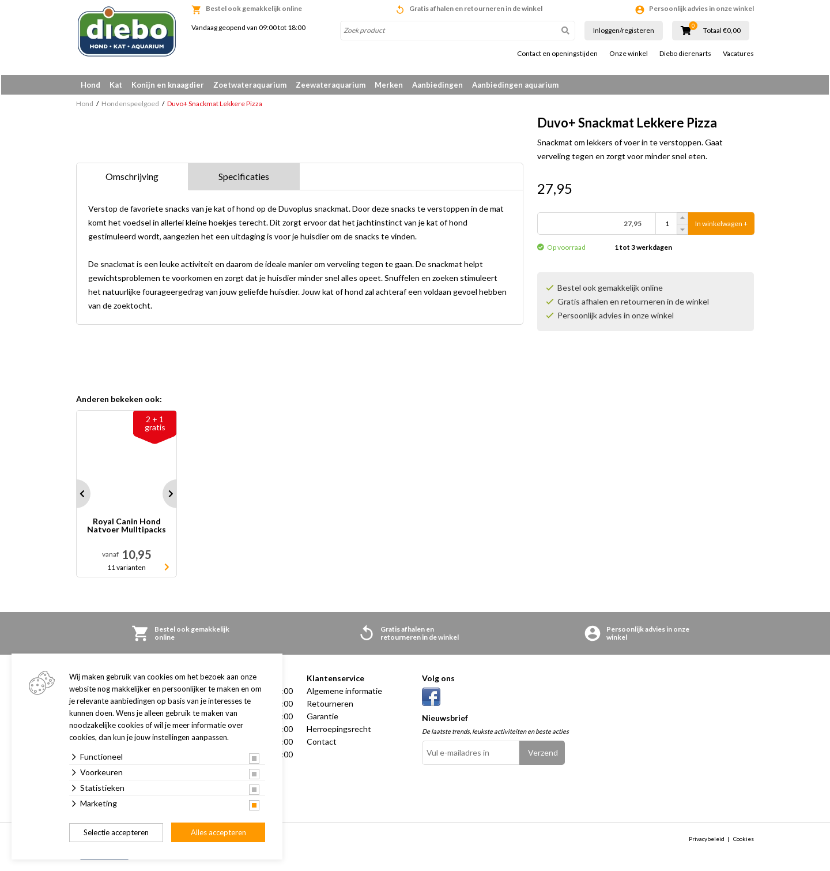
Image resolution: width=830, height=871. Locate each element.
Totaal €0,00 (722, 30)
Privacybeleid (707, 840)
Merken (389, 84)
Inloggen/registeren (623, 30)
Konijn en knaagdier (167, 84)
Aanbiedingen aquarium (515, 84)
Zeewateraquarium (330, 84)
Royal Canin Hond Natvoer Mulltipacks (126, 528)
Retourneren (330, 706)
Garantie (322, 718)
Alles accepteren (218, 832)
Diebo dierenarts (685, 53)
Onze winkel (628, 53)
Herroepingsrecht (339, 731)
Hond (90, 84)
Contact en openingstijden (557, 53)
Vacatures (738, 53)
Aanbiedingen (437, 84)
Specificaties (243, 178)
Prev (76, 496)
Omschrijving (132, 178)
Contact (322, 744)
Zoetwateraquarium (249, 84)
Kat (116, 84)
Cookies (743, 840)
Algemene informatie (344, 693)
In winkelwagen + (721, 225)
